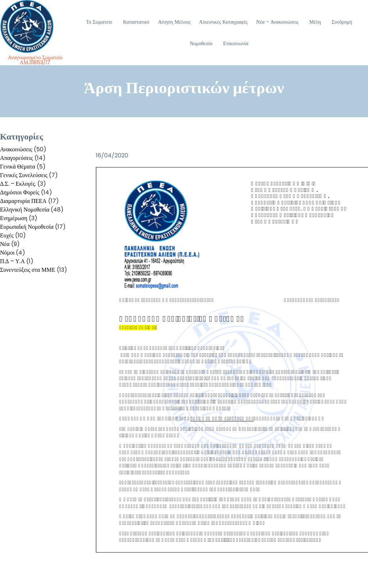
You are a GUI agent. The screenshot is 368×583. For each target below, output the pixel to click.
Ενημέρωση (13, 218)
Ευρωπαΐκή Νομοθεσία (26, 227)
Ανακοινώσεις (16, 149)
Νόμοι (7, 252)
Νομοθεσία (201, 43)
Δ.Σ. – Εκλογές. (18, 184)
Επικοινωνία (235, 43)
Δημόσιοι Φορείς (19, 192)
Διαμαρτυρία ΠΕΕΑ (23, 201)
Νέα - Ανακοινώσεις (277, 21)
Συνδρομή (342, 21)
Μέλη (315, 21)
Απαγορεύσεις (16, 158)
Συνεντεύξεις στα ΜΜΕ (27, 270)
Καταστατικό (136, 21)
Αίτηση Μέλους (174, 21)
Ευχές (7, 235)
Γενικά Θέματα (17, 166)
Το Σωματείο (99, 21)
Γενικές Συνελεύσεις (23, 175)
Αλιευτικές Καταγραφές (223, 21)
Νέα (5, 244)
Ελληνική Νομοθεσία (24, 209)
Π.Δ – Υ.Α (12, 261)
